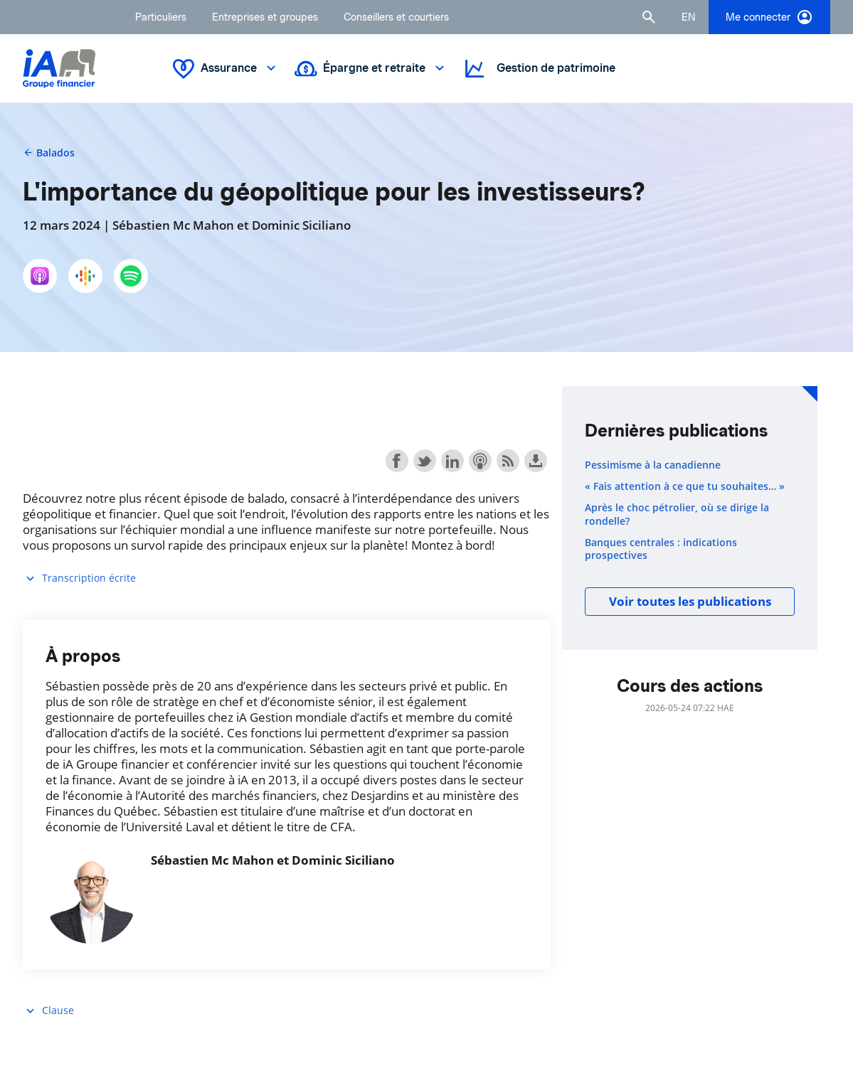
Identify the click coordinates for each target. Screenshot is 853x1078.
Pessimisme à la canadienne (653, 465)
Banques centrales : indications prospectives (661, 549)
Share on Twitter (424, 460)
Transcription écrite (79, 578)
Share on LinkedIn (452, 460)
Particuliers (160, 17)
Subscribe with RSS (508, 460)
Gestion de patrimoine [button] (538, 68)
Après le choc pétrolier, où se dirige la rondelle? (677, 514)
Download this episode (535, 460)
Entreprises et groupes (265, 17)
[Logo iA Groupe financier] (59, 69)
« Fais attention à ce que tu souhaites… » (685, 486)
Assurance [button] (225, 68)
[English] (689, 17)
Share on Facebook (397, 460)
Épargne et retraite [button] (371, 68)
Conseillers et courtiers (396, 17)
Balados (49, 152)
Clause (48, 1010)
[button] (649, 17)
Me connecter (769, 17)
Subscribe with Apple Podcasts (480, 460)
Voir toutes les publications (690, 601)
